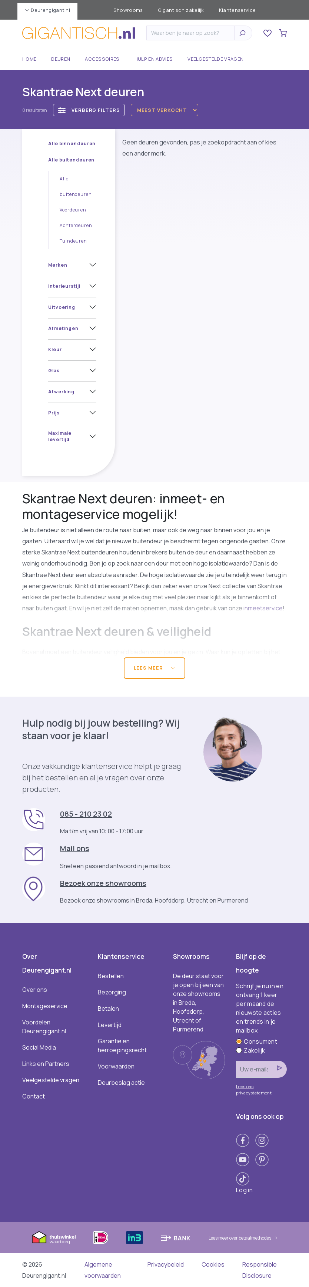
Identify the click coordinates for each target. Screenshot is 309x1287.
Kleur (55, 349)
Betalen (108, 1008)
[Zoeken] (192, 33)
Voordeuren (73, 210)
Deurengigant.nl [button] (47, 10)
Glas (54, 370)
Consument (256, 1041)
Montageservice (44, 1006)
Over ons (34, 990)
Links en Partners (45, 1064)
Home (29, 59)
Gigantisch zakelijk (181, 10)
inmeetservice (263, 608)
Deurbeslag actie (121, 1082)
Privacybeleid (165, 1264)
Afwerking (61, 392)
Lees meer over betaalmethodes (243, 1238)
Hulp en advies (153, 59)
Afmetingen (63, 328)
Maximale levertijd (60, 436)
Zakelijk (250, 1050)
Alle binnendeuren (72, 143)
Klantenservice (237, 10)
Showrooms (128, 10)
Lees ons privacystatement (254, 1090)
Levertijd (110, 1025)
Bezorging (112, 992)
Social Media (39, 1047)
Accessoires (102, 59)
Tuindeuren (73, 241)
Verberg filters (89, 110)
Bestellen (111, 976)
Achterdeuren (76, 225)
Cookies (213, 1264)
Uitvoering (61, 307)
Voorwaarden (116, 1066)
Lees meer (155, 667)
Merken (57, 265)
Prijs (54, 413)
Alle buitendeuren (71, 160)
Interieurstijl (64, 286)
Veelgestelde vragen (215, 59)
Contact (33, 1096)
